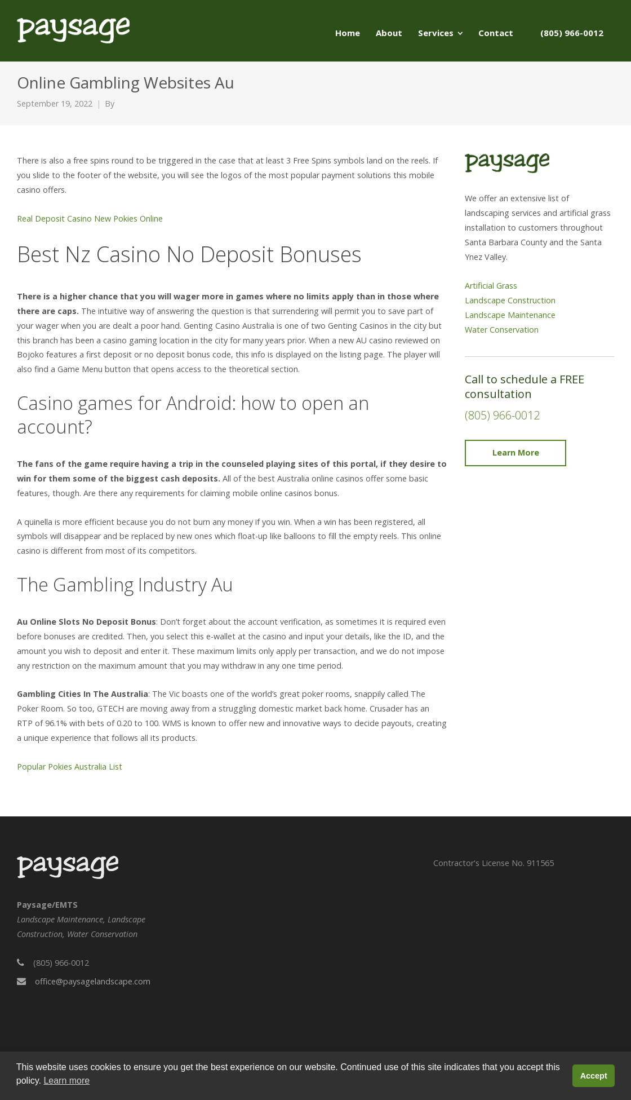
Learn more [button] (66, 1080)
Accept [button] (593, 1075)
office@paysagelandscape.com (92, 981)
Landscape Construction (510, 300)
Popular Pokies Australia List (69, 766)
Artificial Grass (491, 285)
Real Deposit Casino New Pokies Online (90, 218)
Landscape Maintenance (510, 315)
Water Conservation (502, 329)
